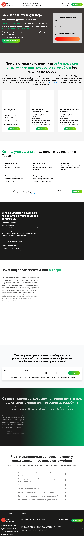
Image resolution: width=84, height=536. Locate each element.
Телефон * (58, 26)
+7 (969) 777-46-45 (64, 3)
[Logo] (8, 4)
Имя (56, 20)
